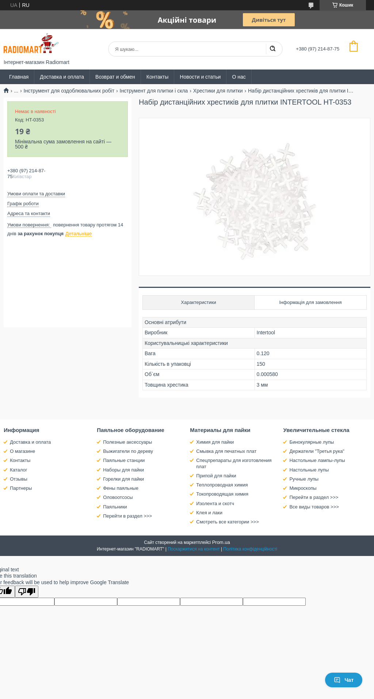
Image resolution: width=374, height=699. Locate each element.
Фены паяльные (120, 488)
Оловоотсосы (118, 497)
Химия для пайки (215, 442)
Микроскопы (302, 488)
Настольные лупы (309, 470)
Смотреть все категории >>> (227, 522)
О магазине (22, 451)
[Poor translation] (26, 592)
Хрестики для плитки (218, 91)
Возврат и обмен (115, 77)
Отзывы (18, 479)
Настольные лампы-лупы (317, 460)
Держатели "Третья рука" (316, 451)
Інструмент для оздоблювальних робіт (69, 91)
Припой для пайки (216, 475)
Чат (344, 680)
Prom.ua (221, 542)
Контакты (157, 77)
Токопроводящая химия (222, 494)
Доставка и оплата (62, 77)
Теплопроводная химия (222, 485)
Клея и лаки (209, 512)
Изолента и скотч (215, 503)
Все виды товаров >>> (314, 507)
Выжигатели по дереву (128, 451)
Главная (18, 77)
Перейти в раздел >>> (127, 516)
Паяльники (115, 507)
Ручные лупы (303, 479)
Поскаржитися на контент (194, 549)
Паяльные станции (124, 460)
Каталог (18, 470)
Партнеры (21, 488)
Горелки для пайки (123, 479)
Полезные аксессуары (127, 442)
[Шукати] (272, 49)
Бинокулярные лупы (311, 442)
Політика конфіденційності (250, 549)
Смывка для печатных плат (226, 451)
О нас (238, 77)
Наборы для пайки (123, 470)
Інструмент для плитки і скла (154, 91)
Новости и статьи (200, 77)
